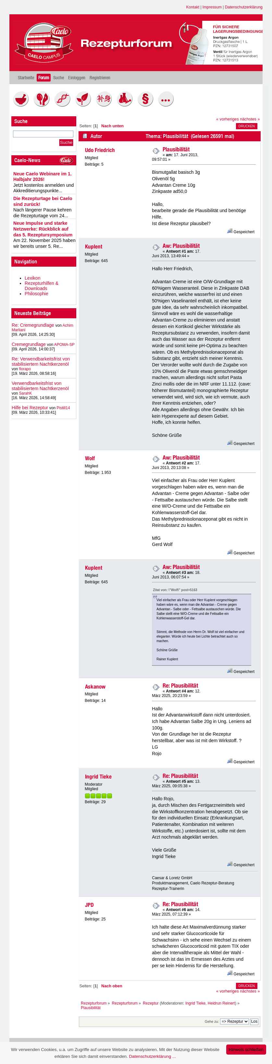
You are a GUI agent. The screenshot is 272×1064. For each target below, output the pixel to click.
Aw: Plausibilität (181, 245)
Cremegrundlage (29, 344)
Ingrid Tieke (98, 776)
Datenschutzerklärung (244, 7)
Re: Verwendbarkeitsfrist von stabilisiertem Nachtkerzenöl (41, 361)
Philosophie (36, 293)
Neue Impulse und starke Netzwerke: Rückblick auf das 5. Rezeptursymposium (42, 229)
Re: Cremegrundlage (33, 325)
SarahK (25, 393)
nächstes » (250, 119)
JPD (89, 905)
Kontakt (193, 7)
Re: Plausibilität (180, 685)
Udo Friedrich (100, 150)
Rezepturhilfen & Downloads (41, 286)
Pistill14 (63, 408)
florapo (25, 369)
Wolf (90, 458)
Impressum (212, 7)
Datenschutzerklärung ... (152, 1056)
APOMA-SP (64, 344)
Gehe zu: (212, 1021)
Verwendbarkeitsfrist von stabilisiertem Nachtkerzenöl (40, 386)
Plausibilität (176, 149)
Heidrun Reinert (221, 1003)
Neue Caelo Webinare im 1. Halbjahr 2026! (42, 176)
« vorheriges (227, 119)
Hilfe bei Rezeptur (30, 407)
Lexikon (33, 278)
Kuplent (93, 246)
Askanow (95, 686)
